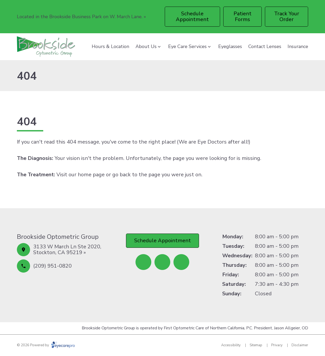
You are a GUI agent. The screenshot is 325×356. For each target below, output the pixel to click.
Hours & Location (110, 46)
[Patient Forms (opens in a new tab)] (242, 17)
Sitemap (256, 345)
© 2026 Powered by (46, 345)
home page (91, 174)
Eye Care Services (187, 46)
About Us (146, 46)
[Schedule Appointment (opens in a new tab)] (192, 17)
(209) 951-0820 (52, 265)
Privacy (277, 345)
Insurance (298, 46)
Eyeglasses (230, 46)
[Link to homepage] (46, 47)
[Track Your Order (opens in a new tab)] (286, 17)
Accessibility (231, 345)
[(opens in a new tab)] (143, 262)
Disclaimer (300, 345)
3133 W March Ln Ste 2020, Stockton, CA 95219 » (67, 249)
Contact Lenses (264, 46)
